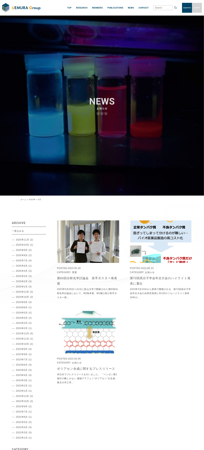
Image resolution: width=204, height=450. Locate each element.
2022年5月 (22, 422)
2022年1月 (22, 438)
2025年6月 (22, 266)
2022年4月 (22, 427)
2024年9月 (22, 302)
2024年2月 (22, 328)
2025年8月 (22, 255)
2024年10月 (22, 297)
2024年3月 (22, 323)
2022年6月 (22, 417)
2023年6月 (22, 365)
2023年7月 (22, 359)
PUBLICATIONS (115, 8)
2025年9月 (22, 250)
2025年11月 (22, 240)
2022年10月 (22, 401)
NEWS (131, 8)
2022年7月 (22, 411)
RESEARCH (82, 8)
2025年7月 (22, 260)
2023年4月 (22, 375)
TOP (69, 8)
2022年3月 (22, 432)
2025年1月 (22, 286)
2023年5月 (22, 370)
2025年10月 (22, 245)
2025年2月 (22, 281)
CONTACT (144, 8)
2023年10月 (22, 344)
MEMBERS (97, 8)
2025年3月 (22, 276)
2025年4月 (22, 271)
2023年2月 (22, 385)
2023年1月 (22, 391)
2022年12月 (22, 396)
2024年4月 (22, 318)
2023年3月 (22, 380)
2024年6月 (22, 307)
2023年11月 (22, 339)
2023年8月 (22, 354)
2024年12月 (22, 292)
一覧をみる (18, 231)
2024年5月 (22, 312)
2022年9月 (22, 406)
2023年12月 (22, 333)
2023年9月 (22, 349)
